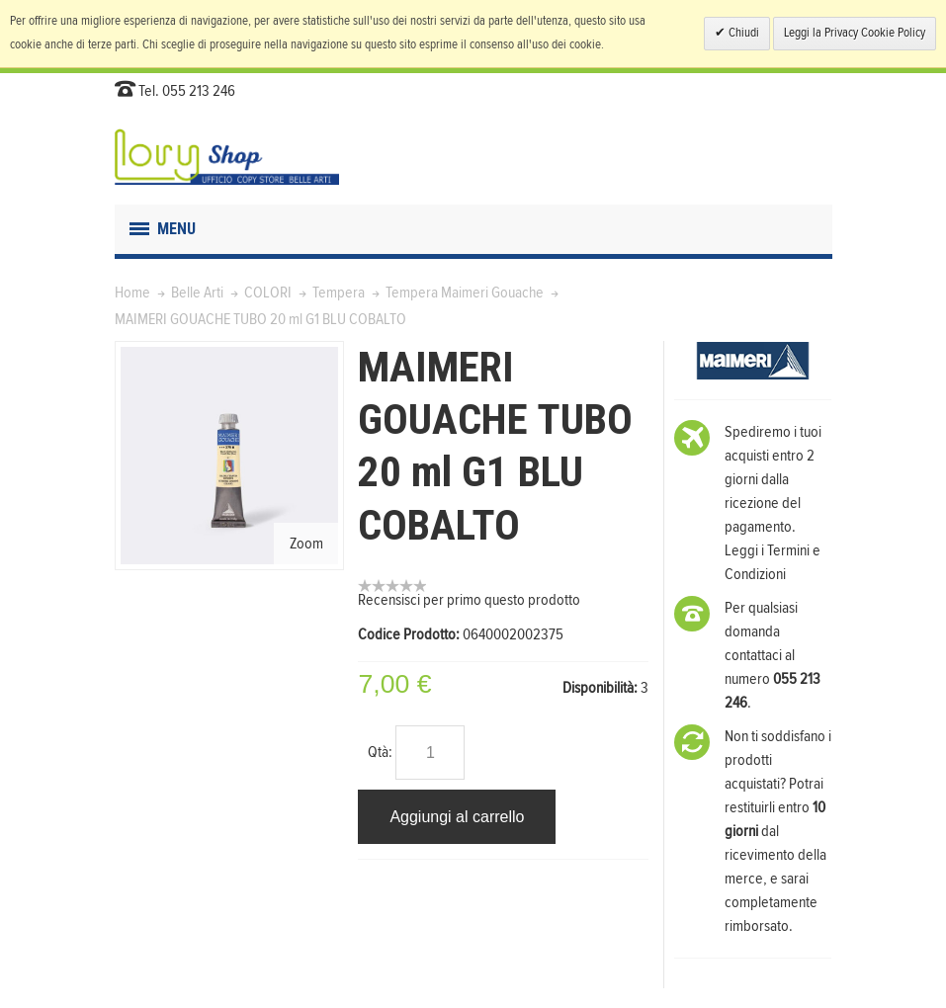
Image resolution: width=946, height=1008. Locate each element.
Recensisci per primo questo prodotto (469, 600)
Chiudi (742, 33)
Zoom (306, 543)
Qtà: (380, 752)
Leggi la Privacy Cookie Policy (854, 33)
